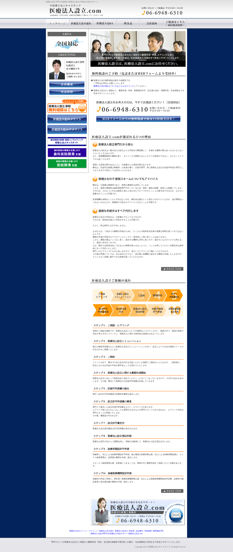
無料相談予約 (158, 531)
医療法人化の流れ (106, 531)
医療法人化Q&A (121, 531)
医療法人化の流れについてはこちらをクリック (113, 86)
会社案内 (139, 531)
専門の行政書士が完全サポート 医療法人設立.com (116, 534)
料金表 (131, 531)
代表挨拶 (148, 531)
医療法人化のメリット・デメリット (83, 531)
